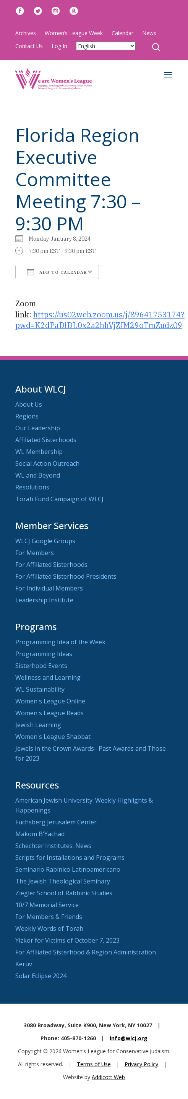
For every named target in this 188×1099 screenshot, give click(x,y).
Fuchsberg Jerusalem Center (56, 822)
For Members (34, 553)
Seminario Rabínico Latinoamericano (67, 869)
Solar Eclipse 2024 (40, 976)
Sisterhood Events (41, 665)
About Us (28, 404)
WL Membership (39, 451)
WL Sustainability (40, 689)
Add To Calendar (57, 272)
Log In (59, 46)
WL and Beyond (37, 475)
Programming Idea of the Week (60, 642)
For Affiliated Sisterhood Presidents (66, 576)
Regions (27, 416)
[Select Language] (106, 46)
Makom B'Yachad (40, 834)
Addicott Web (108, 1077)
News (149, 33)
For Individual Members (49, 588)
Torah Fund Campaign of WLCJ (59, 499)
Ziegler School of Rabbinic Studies (63, 893)
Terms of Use (94, 1064)
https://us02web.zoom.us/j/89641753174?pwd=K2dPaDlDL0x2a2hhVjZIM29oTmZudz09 (100, 320)
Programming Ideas (43, 654)
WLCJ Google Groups (45, 541)
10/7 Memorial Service (47, 905)
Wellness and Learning (48, 677)
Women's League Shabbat (53, 736)
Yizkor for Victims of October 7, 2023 (67, 940)
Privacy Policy (141, 1064)
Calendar (122, 33)
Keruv (23, 964)
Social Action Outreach (47, 463)
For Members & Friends (48, 916)
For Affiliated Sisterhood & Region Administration (85, 952)
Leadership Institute (44, 600)
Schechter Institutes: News (53, 846)
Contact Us (29, 46)
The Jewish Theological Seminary (62, 881)
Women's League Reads (49, 713)
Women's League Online (50, 701)
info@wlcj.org (128, 1038)
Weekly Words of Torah (49, 928)
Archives (25, 33)
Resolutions (32, 487)
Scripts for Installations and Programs (70, 857)
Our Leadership (37, 428)
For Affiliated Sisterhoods (51, 564)
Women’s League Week (74, 33)
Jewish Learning (38, 725)
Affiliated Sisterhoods (45, 440)
